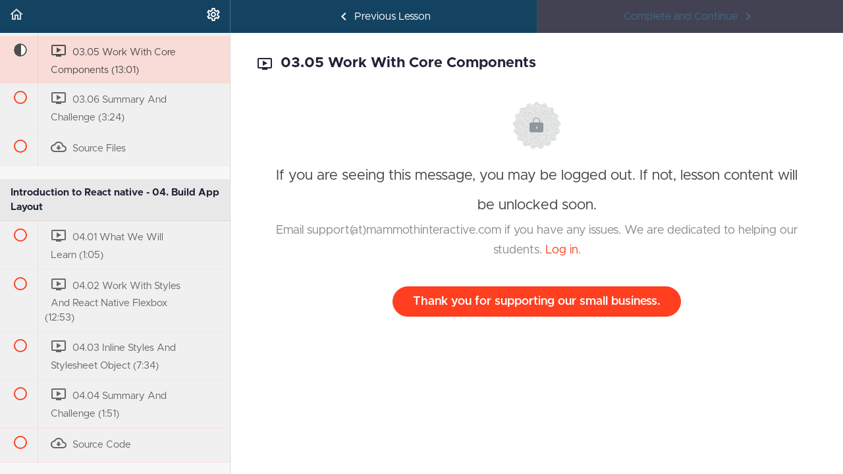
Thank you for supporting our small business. (537, 301)
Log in (561, 250)
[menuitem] (213, 16)
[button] (16, 16)
